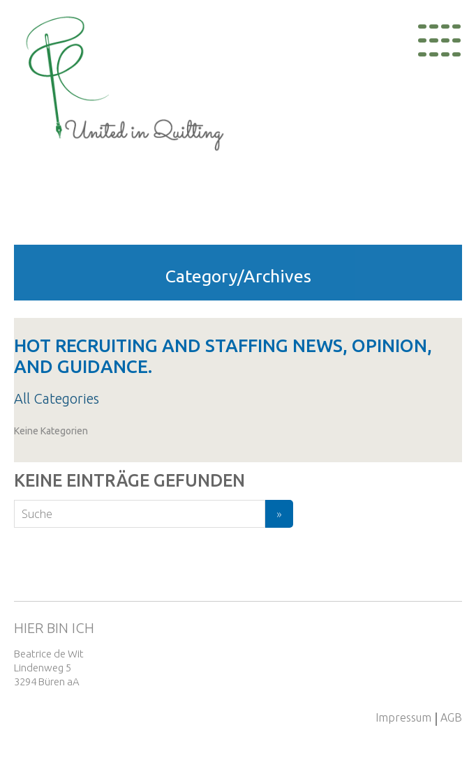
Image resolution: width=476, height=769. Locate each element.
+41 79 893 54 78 (437, 673)
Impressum (403, 717)
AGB (451, 717)
